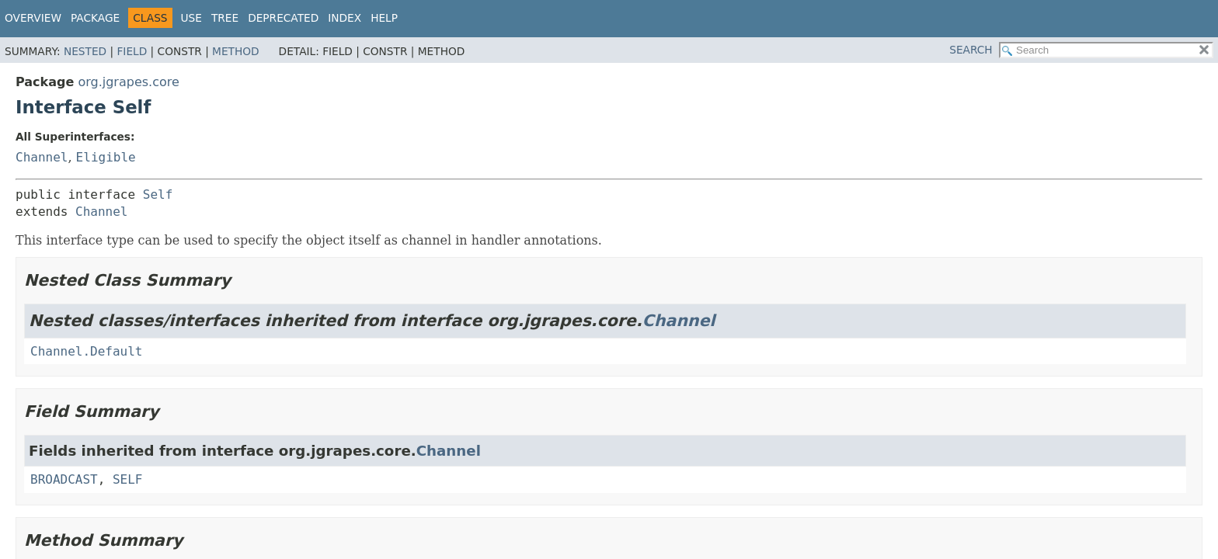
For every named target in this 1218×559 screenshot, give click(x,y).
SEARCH (970, 49)
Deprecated (283, 18)
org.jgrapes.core (128, 82)
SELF (128, 479)
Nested (85, 51)
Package (95, 18)
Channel (42, 157)
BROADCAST (64, 479)
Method (235, 51)
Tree (224, 18)
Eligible (106, 157)
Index (344, 18)
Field (132, 51)
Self (158, 194)
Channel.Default (86, 351)
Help (384, 18)
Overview (33, 18)
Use (191, 18)
